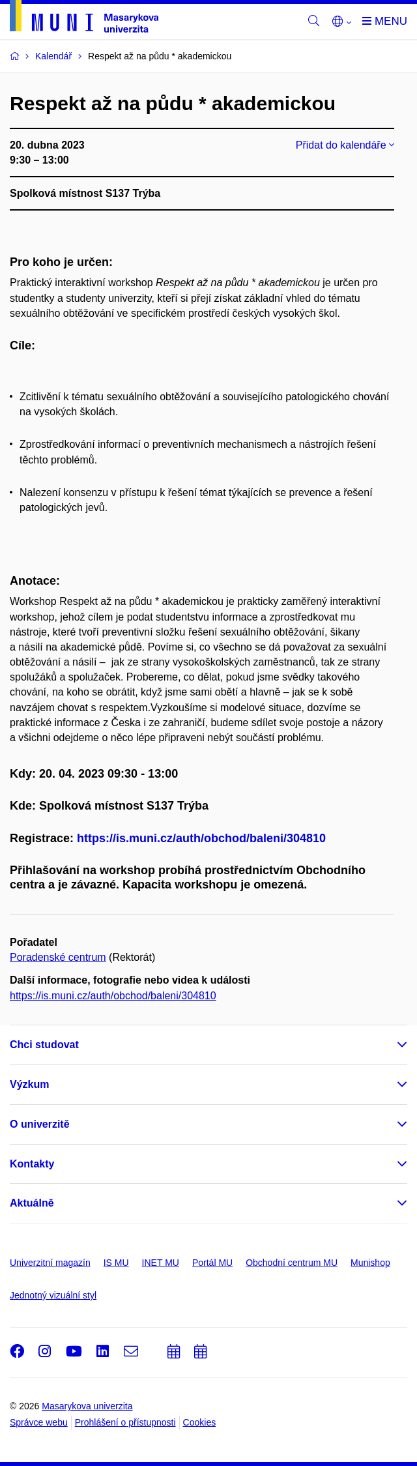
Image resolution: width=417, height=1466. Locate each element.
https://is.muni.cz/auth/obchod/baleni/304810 (201, 838)
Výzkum (29, 1084)
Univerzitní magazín (50, 1262)
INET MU (160, 1262)
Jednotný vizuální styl (53, 1295)
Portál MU (212, 1262)
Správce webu (39, 1422)
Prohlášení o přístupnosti (125, 1422)
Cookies (199, 1422)
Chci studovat (44, 1044)
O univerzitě (40, 1124)
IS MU (116, 1262)
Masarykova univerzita (87, 1406)
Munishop (370, 1262)
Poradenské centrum (58, 957)
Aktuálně (32, 1203)
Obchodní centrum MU (292, 1262)
